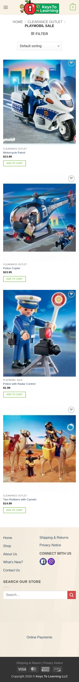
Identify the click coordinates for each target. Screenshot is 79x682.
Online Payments (39, 637)
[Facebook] (43, 561)
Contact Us (11, 570)
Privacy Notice (50, 545)
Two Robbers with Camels (19, 499)
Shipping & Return (28, 663)
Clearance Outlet (45, 22)
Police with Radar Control (19, 383)
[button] (5, 7)
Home (18, 22)
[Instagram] (51, 561)
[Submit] (71, 595)
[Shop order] (39, 46)
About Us (10, 554)
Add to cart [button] (14, 163)
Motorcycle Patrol (14, 152)
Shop (7, 546)
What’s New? (13, 562)
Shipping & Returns (54, 537)
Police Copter (11, 268)
